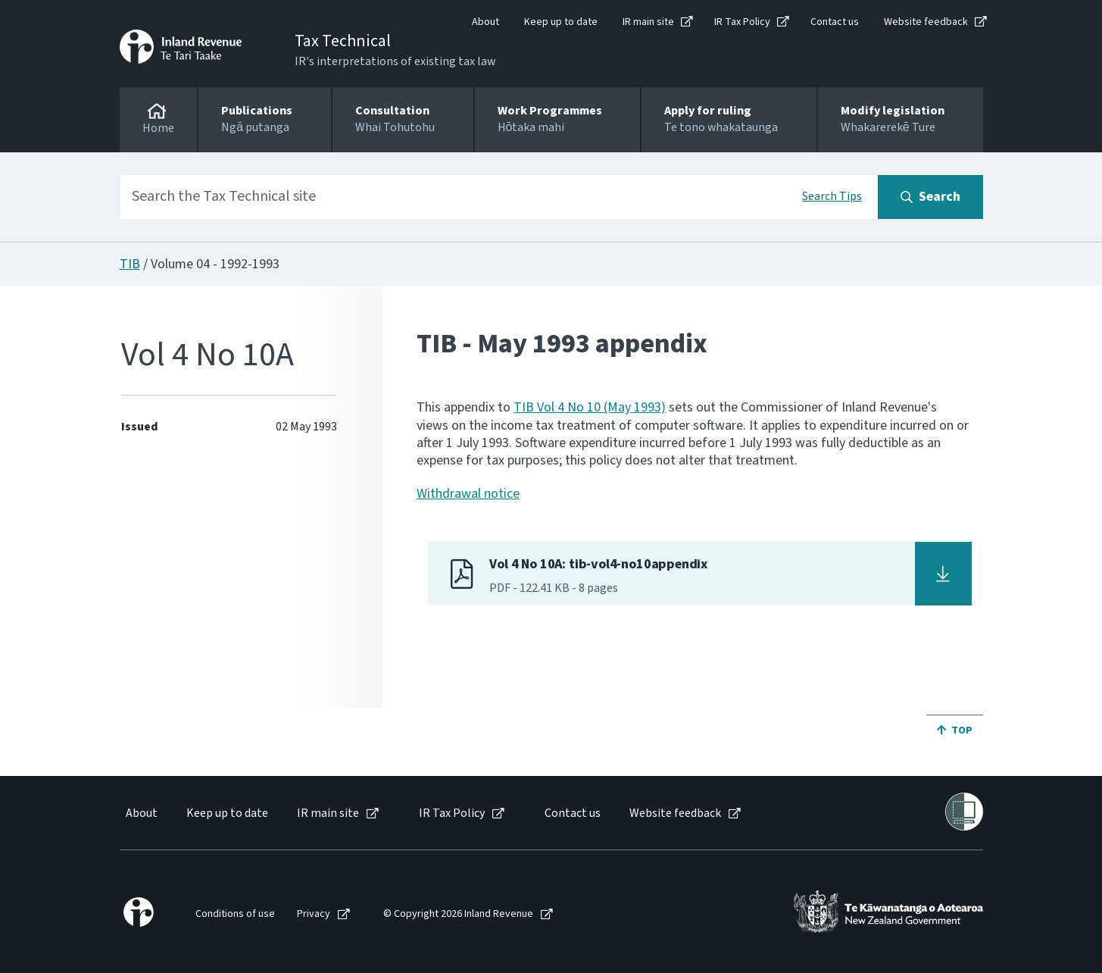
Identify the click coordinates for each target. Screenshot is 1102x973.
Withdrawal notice (468, 493)
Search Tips (832, 196)
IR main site (648, 22)
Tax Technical (343, 41)
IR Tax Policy (742, 22)
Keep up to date (561, 22)
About (485, 22)
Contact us (834, 22)
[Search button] (930, 197)
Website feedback (926, 22)
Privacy (313, 914)
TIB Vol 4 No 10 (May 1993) (590, 407)
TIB (130, 264)
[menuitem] (140, 813)
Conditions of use (235, 914)
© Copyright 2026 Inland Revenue (458, 914)
